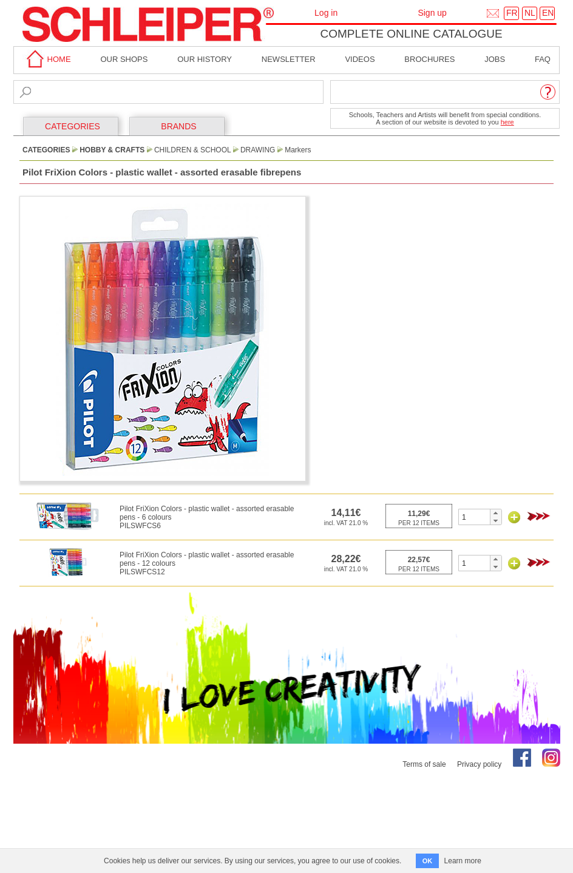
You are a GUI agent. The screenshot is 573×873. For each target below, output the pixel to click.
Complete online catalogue (411, 33)
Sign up (432, 13)
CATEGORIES (72, 126)
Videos (360, 59)
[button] (495, 513)
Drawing (258, 150)
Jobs (494, 59)
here (507, 122)
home (46, 59)
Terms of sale (424, 764)
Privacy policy (479, 764)
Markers (298, 150)
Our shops (123, 59)
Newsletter (289, 59)
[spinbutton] (474, 517)
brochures (429, 59)
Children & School (192, 150)
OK (427, 861)
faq (543, 59)
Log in (325, 13)
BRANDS (178, 126)
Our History (204, 59)
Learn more (462, 861)
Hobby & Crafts (112, 150)
